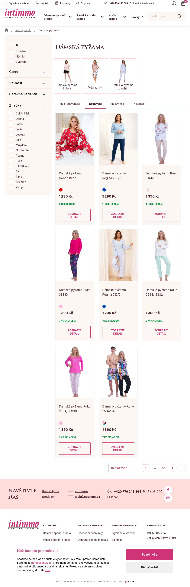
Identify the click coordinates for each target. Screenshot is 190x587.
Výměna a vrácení (123, 533)
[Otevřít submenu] (70, 17)
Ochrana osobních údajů (93, 539)
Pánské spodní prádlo (86, 17)
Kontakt (117, 539)
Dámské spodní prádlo (54, 17)
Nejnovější (95, 103)
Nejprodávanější (70, 103)
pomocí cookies (41, 562)
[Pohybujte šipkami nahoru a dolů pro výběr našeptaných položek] (166, 16)
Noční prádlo (112, 17)
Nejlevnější (117, 103)
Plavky (135, 17)
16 (163, 468)
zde (47, 570)
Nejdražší (139, 103)
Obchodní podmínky (90, 533)
